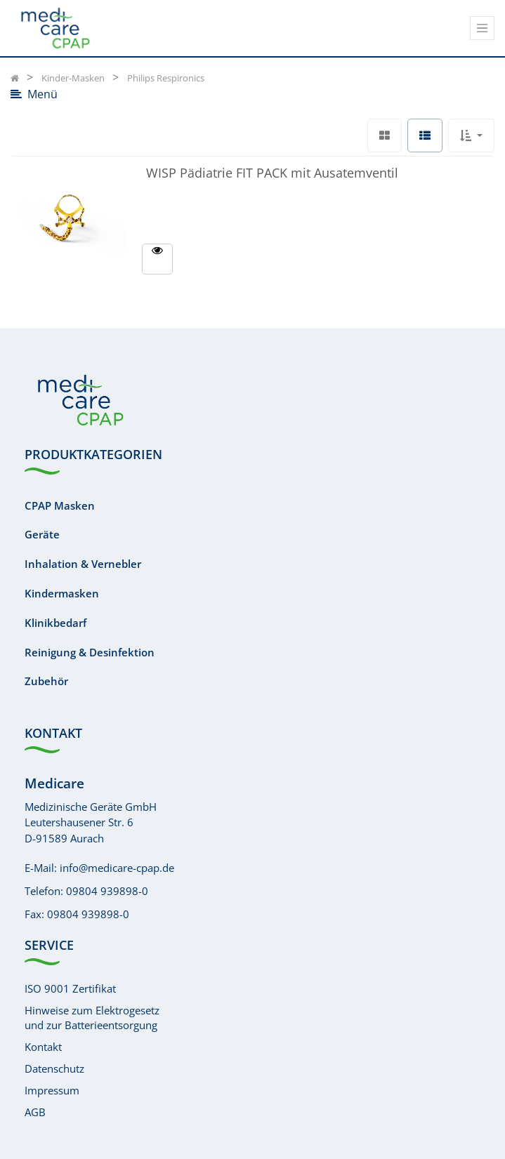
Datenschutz (54, 1068)
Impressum (52, 1090)
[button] (471, 135)
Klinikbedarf (55, 623)
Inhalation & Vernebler (83, 564)
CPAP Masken (60, 505)
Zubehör (46, 681)
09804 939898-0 (107, 891)
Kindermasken (62, 593)
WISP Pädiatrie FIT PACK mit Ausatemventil (272, 171)
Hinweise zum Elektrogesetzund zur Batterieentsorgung (92, 1017)
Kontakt (43, 1047)
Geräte (42, 534)
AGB (35, 1112)
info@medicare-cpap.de (117, 868)
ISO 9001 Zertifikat (70, 988)
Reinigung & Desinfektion (90, 652)
